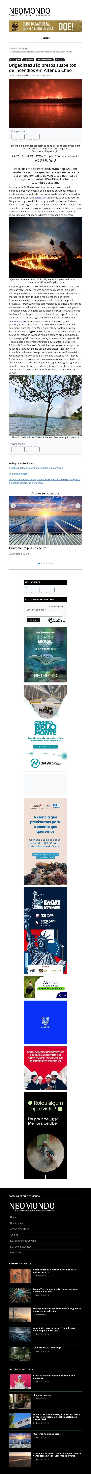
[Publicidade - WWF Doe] (45, 26)
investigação (19, 321)
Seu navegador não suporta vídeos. (45, 785)
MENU (45, 38)
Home (12, 48)
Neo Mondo (23, 75)
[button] (39, 563)
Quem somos (17, 1223)
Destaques (23, 48)
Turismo (59, 60)
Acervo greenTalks (19, 1229)
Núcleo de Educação (21, 1246)
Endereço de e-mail (36, 609)
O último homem (18, 473)
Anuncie (14, 1234)
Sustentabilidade (44, 60)
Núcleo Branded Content (23, 1240)
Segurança (28, 60)
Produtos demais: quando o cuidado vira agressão (36, 468)
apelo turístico (43, 197)
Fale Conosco (17, 1252)
